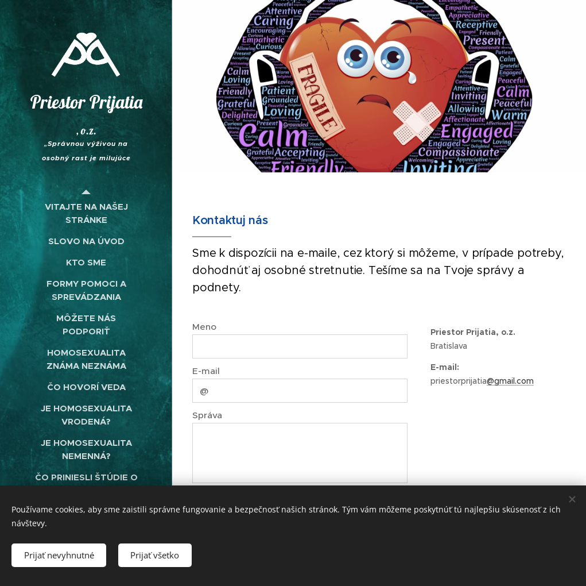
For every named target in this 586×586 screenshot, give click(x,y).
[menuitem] (86, 213)
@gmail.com (510, 381)
